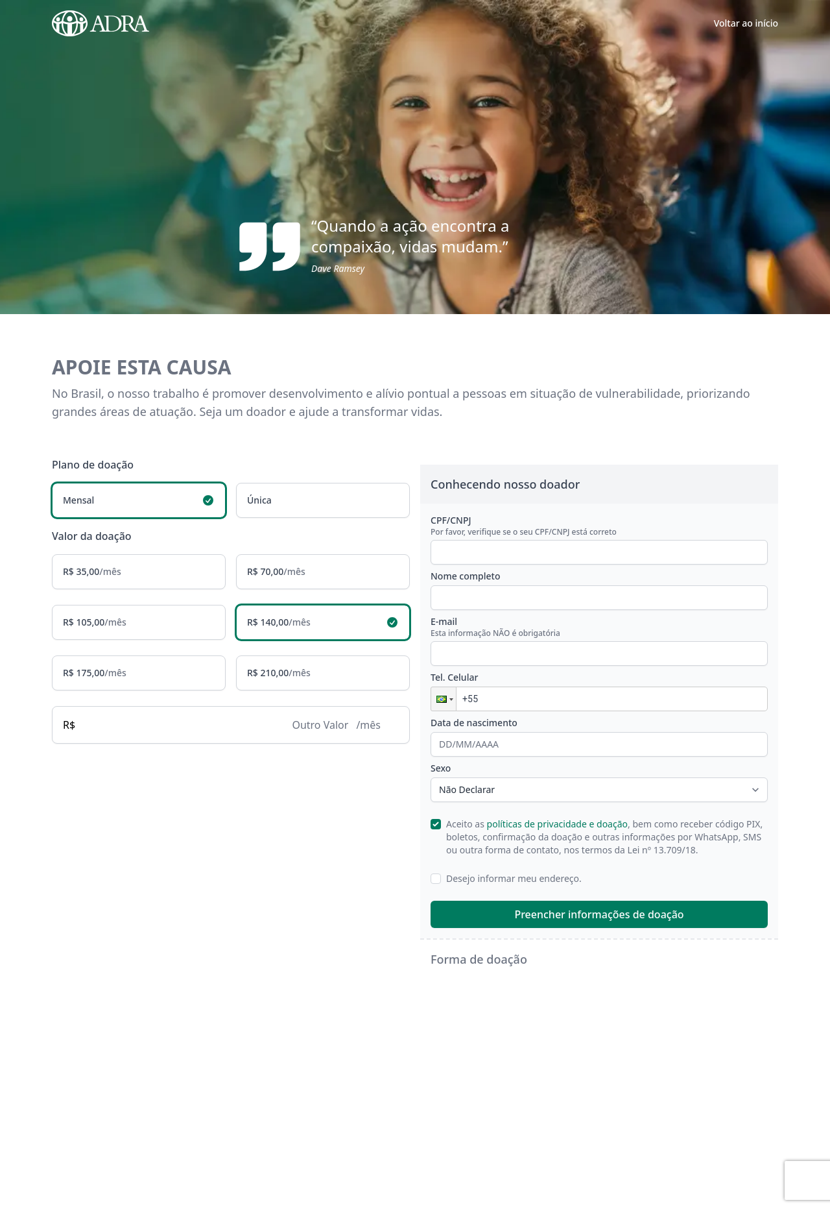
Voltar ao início (746, 23)
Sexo (441, 769)
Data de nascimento (474, 723)
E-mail (599, 627)
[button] (443, 699)
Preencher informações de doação (598, 915)
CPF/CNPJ (599, 526)
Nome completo (465, 576)
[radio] (139, 501)
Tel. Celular (454, 678)
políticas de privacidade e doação (557, 824)
